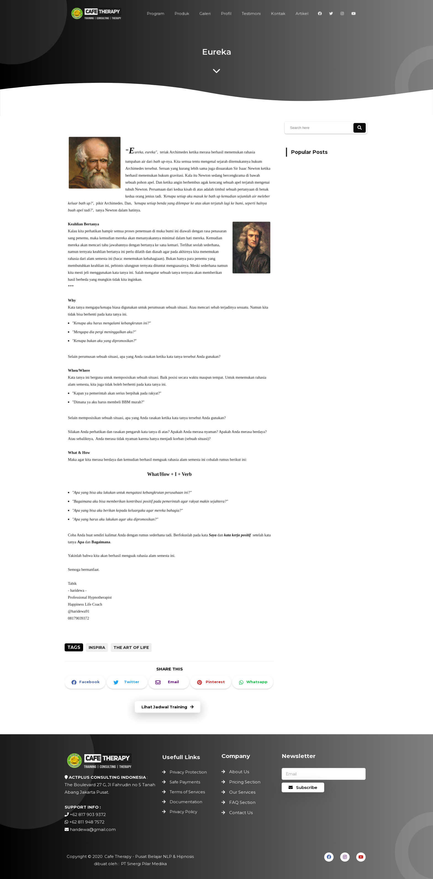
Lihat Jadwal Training (167, 707)
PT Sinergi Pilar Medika (143, 863)
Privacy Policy (184, 810)
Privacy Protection (188, 773)
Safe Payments (185, 783)
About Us (239, 771)
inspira (97, 647)
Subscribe (303, 787)
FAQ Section (242, 802)
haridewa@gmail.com (93, 829)
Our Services (242, 792)
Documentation (186, 801)
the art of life (131, 647)
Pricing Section (244, 782)
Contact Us (241, 812)
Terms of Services (187, 792)
